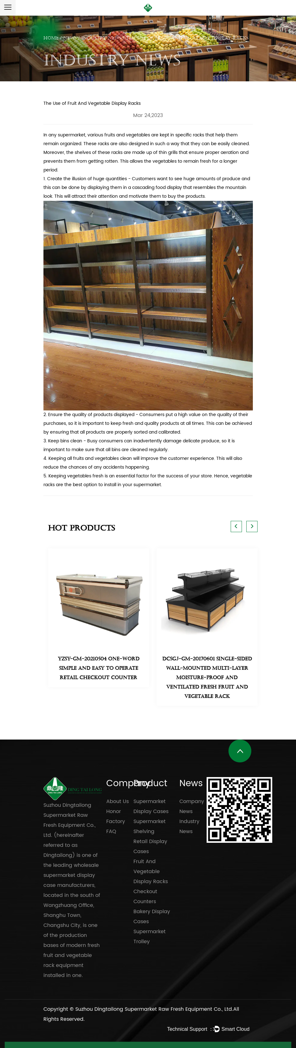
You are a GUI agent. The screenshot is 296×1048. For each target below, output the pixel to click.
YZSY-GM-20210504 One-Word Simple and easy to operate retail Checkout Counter (98, 668)
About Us (117, 801)
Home (50, 38)
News (70, 38)
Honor (113, 811)
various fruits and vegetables (119, 135)
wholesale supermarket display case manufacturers (71, 875)
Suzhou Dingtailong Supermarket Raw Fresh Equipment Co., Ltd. (154, 1009)
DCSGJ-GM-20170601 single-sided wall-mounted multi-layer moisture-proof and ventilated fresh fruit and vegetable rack (207, 677)
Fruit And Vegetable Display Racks (150, 871)
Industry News (101, 38)
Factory (115, 821)
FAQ (111, 831)
